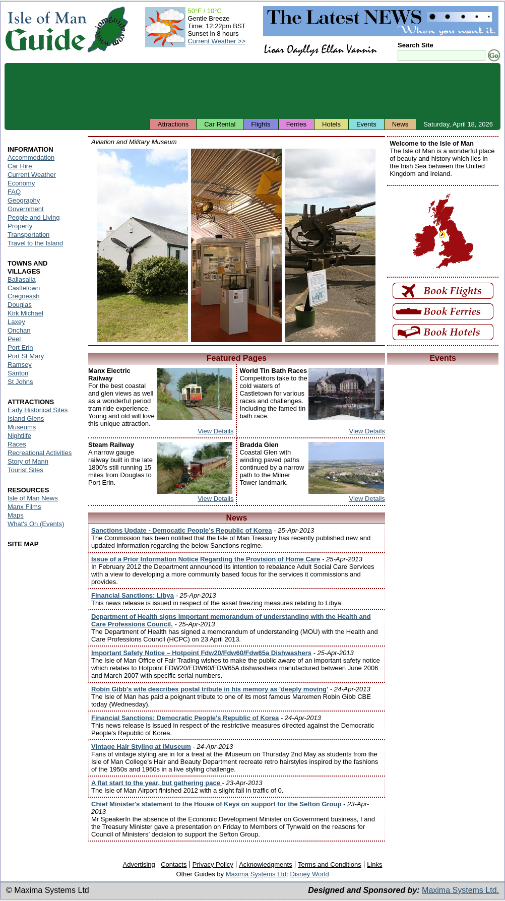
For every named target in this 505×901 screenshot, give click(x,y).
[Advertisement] (252, 90)
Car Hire (20, 166)
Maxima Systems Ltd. (460, 890)
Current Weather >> (216, 41)
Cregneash (24, 296)
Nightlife (19, 435)
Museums (22, 427)
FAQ (14, 192)
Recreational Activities (40, 453)
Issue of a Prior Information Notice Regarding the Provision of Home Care (205, 559)
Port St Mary (26, 356)
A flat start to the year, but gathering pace (156, 783)
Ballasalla (22, 279)
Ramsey (20, 364)
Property (20, 226)
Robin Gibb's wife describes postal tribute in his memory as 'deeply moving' (209, 689)
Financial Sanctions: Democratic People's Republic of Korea (185, 718)
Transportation (28, 234)
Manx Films (24, 506)
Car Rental (219, 124)
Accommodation (31, 157)
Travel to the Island (35, 243)
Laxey (16, 322)
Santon (18, 373)
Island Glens (26, 418)
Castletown (24, 288)
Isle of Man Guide (46, 29)
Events (366, 124)
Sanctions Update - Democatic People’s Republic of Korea (181, 530)
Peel (14, 339)
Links (374, 864)
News (400, 124)
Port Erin (20, 347)
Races (17, 444)
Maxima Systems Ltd (256, 874)
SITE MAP (23, 544)
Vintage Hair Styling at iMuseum (141, 746)
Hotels (331, 124)
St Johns (20, 381)
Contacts (173, 864)
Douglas (20, 304)
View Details (215, 431)
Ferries (296, 124)
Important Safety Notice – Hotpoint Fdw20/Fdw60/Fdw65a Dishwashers (201, 653)
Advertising (138, 864)
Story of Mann (28, 461)
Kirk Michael (25, 313)
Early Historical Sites (38, 410)
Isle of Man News (33, 498)
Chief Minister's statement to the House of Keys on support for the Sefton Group (216, 804)
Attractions (173, 124)
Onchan (19, 330)
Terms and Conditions (329, 864)
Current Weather (32, 174)
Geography (24, 200)
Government (26, 209)
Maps (16, 515)
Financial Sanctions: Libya (132, 595)
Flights (260, 124)
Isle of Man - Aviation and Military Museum (142, 245)
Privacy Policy (213, 864)
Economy (21, 183)
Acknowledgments (265, 864)
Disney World (309, 874)
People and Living (33, 217)
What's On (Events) (36, 524)
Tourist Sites (25, 470)
